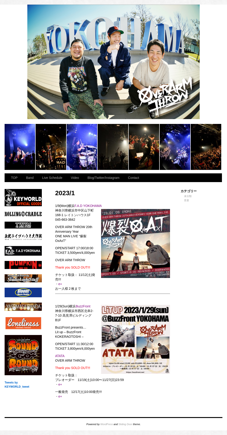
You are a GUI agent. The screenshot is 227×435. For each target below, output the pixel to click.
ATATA (60, 356)
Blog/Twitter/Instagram (103, 178)
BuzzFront (83, 306)
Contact (133, 178)
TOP (14, 178)
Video (75, 178)
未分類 (188, 196)
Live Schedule (52, 178)
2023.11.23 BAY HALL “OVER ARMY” (20, 147)
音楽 (186, 200)
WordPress (106, 424)
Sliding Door (125, 424)
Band (30, 178)
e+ (60, 284)
